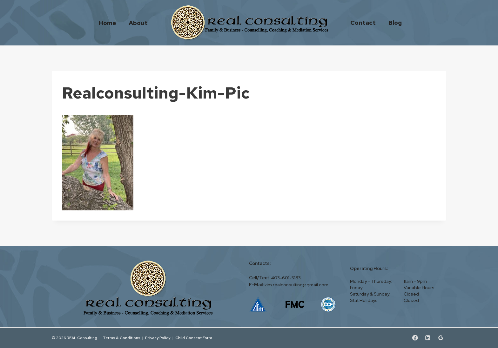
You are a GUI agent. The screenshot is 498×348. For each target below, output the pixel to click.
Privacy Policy (157, 337)
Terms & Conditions (121, 337)
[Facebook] (415, 338)
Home (107, 22)
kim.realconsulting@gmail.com (296, 285)
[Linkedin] (427, 338)
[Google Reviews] (440, 338)
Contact (363, 22)
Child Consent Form (193, 337)
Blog (395, 22)
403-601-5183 (286, 278)
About (138, 22)
